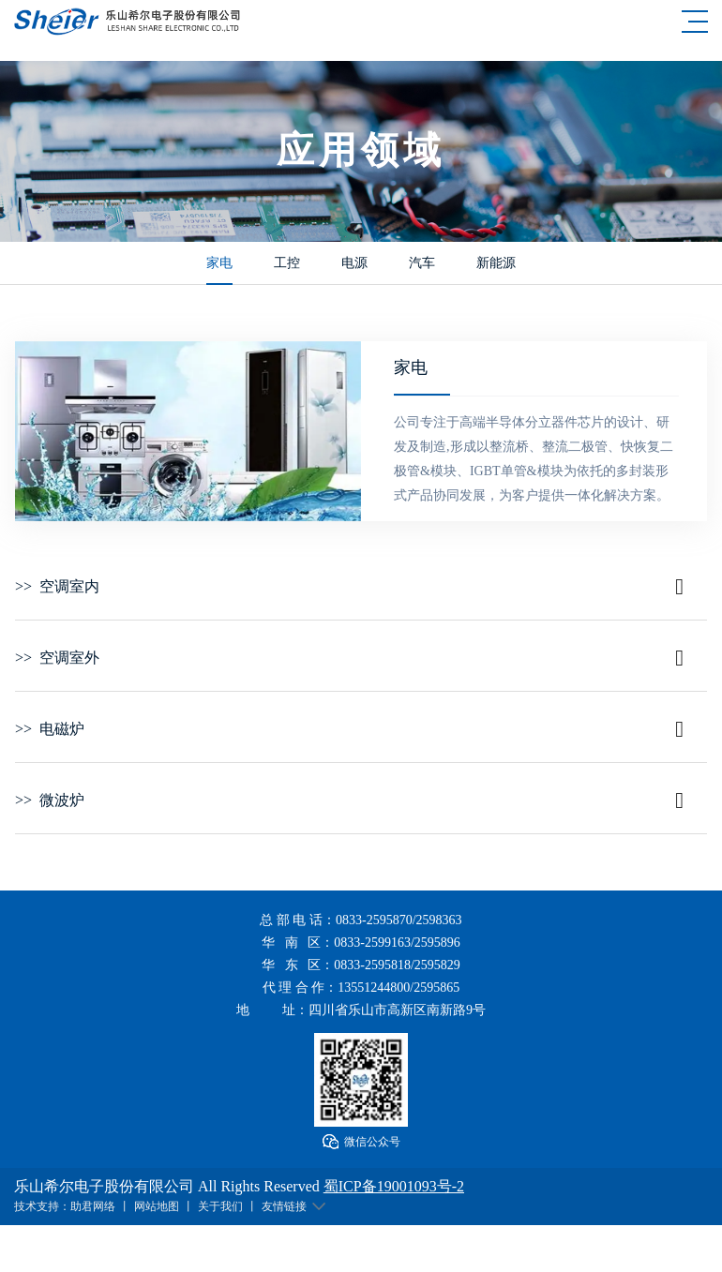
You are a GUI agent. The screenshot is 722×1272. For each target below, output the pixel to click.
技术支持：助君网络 (64, 1206)
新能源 (496, 263)
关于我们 (220, 1206)
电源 (354, 263)
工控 (287, 263)
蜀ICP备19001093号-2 (393, 1186)
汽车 (422, 263)
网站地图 (156, 1206)
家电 (219, 263)
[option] (188, 431)
